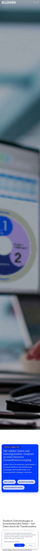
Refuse (30, 545)
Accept (19, 545)
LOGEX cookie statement (13, 541)
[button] (34, 2)
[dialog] (20, 539)
